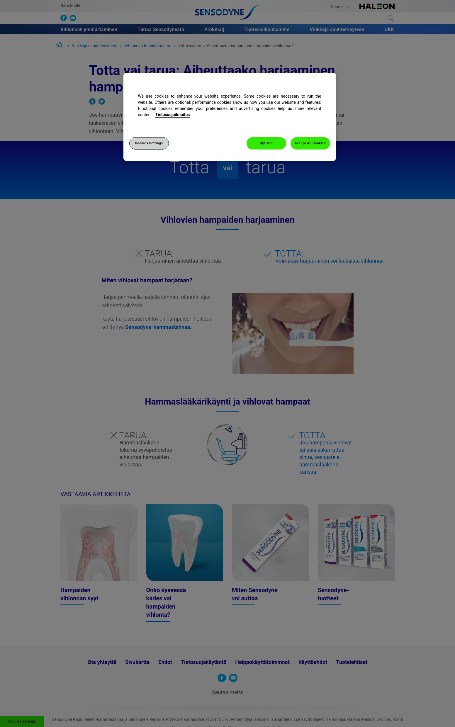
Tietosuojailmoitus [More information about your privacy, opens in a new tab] (172, 114)
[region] (229, 117)
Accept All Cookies (310, 143)
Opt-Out (266, 143)
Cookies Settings (149, 143)
